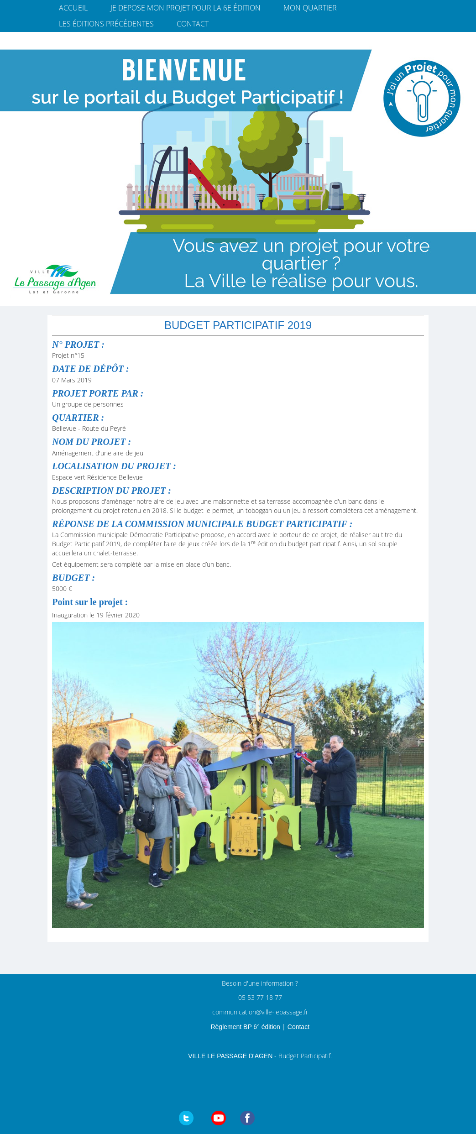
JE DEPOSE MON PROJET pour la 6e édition (185, 8)
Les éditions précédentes (106, 24)
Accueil (73, 8)
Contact (193, 24)
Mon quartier (310, 8)
